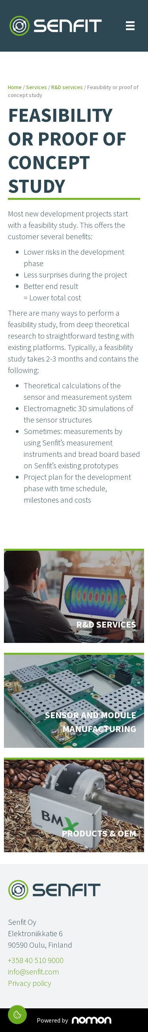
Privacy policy (29, 983)
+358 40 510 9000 (36, 960)
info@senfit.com (33, 971)
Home (15, 87)
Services (36, 87)
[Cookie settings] (17, 1014)
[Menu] (130, 25)
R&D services (67, 87)
